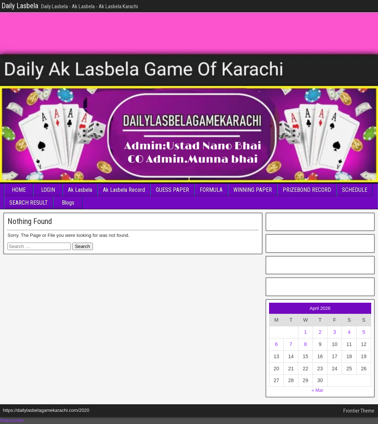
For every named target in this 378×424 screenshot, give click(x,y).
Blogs (68, 202)
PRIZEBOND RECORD (307, 189)
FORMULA (211, 189)
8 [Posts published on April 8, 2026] (305, 344)
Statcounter (12, 420)
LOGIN (48, 189)
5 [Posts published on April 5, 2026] (363, 332)
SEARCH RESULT (28, 202)
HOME (19, 189)
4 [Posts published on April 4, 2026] (349, 332)
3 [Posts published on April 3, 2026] (334, 332)
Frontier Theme (358, 411)
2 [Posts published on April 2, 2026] (320, 332)
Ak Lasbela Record (124, 189)
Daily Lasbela (19, 5)
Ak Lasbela (80, 189)
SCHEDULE (354, 189)
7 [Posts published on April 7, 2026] (290, 344)
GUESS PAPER (172, 189)
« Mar (317, 390)
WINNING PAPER (252, 189)
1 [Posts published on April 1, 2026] (305, 332)
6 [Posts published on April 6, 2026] (276, 344)
